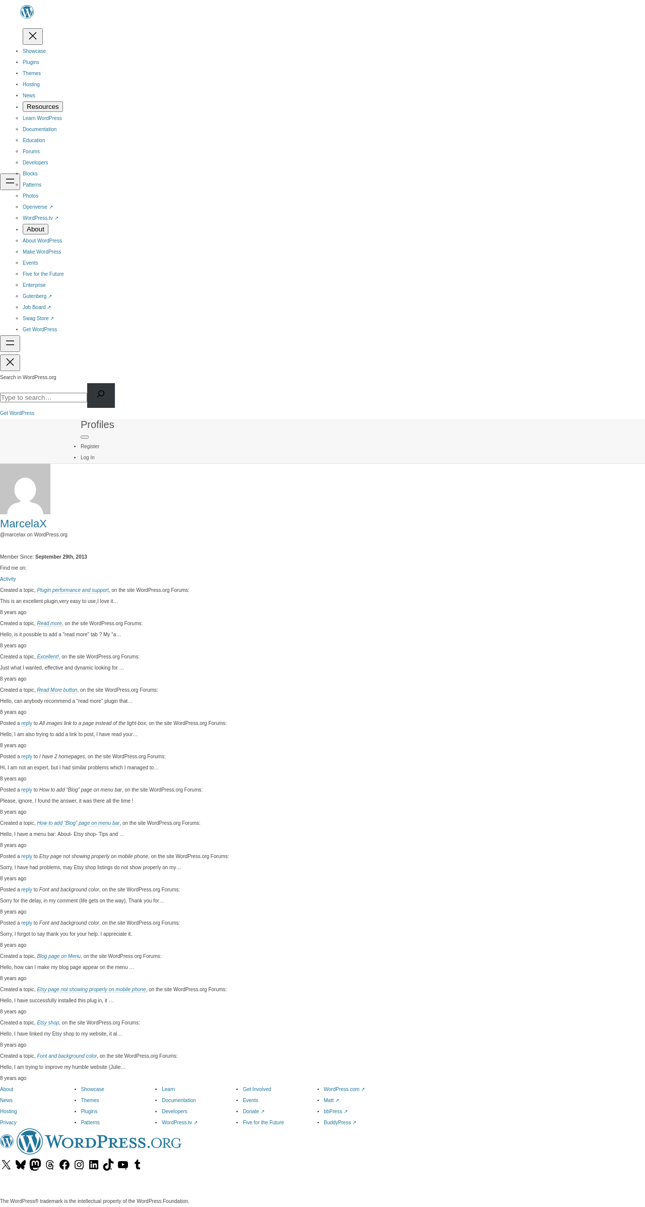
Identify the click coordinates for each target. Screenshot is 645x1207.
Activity (8, 579)
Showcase (92, 1089)
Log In (88, 457)
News (6, 1100)
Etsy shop (48, 1022)
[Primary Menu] (85, 437)
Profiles (97, 424)
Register (90, 446)
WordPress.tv (180, 1122)
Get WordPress (17, 413)
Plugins (89, 1111)
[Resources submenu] (43, 106)
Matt (331, 1100)
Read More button (57, 690)
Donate (254, 1111)
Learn (168, 1089)
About (6, 1089)
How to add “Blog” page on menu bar (78, 823)
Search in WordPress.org (28, 377)
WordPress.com (344, 1089)
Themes (90, 1100)
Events (251, 1100)
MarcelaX (23, 523)
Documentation (179, 1100)
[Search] (101, 395)
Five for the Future (263, 1122)
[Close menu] (33, 36)
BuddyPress (340, 1122)
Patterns (90, 1122)
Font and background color (67, 1056)
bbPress (336, 1111)
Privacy (8, 1122)
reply (26, 723)
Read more (49, 623)
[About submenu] (35, 229)
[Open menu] (10, 181)
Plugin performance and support (72, 590)
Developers (174, 1111)
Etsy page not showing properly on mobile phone (91, 989)
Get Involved (257, 1089)
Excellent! (47, 656)
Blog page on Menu (59, 956)
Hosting (8, 1111)
